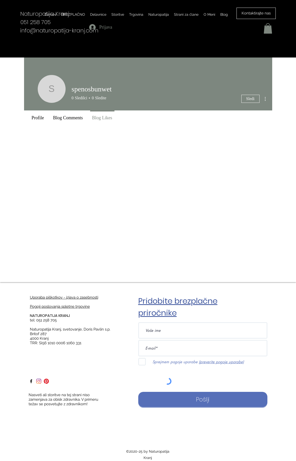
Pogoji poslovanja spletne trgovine (60, 306)
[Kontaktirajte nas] (256, 13)
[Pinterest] (46, 381)
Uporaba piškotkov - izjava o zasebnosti (64, 297)
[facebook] (31, 381)
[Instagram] (38, 381)
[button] (268, 28)
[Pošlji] (202, 399)
